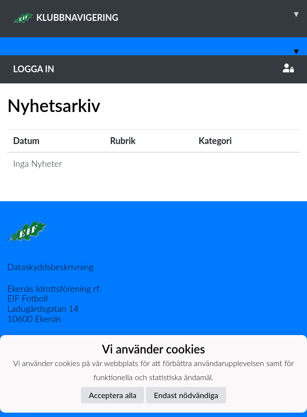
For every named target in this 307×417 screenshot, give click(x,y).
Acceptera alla (112, 395)
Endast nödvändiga (186, 395)
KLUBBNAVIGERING (160, 14)
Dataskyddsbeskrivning (50, 266)
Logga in (153, 69)
